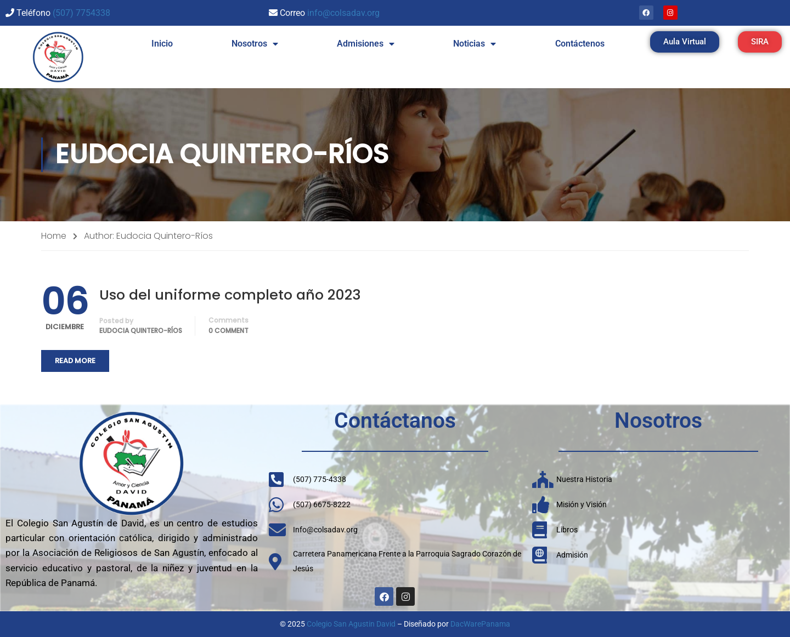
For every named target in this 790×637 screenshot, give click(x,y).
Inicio (162, 43)
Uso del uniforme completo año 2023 (230, 295)
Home (53, 235)
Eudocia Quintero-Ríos (140, 330)
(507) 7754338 (81, 13)
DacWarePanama (480, 623)
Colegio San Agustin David (351, 623)
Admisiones (365, 44)
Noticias (474, 44)
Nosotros (255, 44)
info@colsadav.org (343, 13)
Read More (75, 360)
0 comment (228, 330)
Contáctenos (580, 43)
